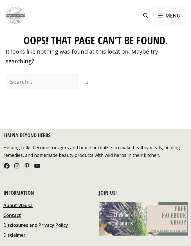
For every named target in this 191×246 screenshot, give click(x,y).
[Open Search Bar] (145, 15)
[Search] (86, 82)
